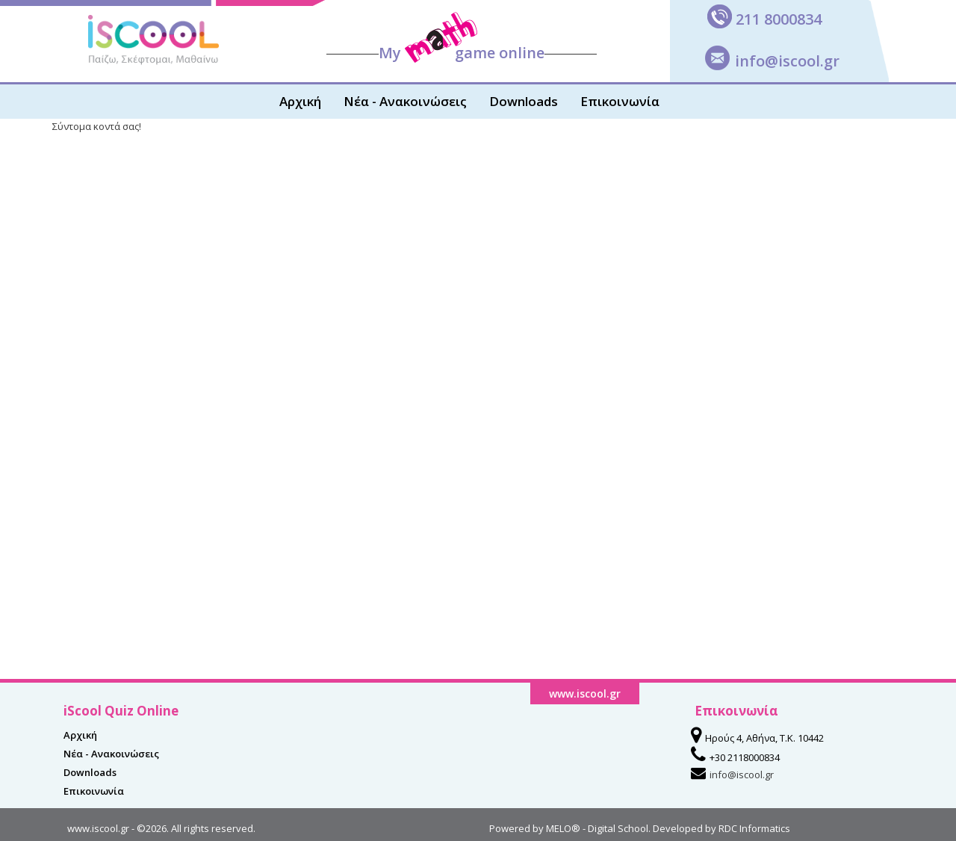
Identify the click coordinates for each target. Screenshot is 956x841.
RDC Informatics (754, 828)
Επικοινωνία (619, 101)
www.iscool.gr (98, 828)
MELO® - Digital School (597, 828)
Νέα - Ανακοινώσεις (405, 101)
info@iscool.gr (787, 61)
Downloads (523, 101)
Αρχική (300, 101)
